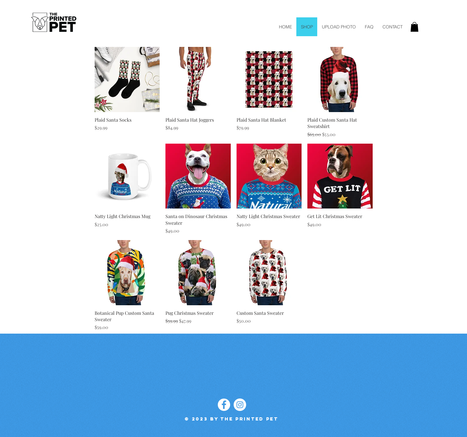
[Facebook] (224, 404)
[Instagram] (240, 404)
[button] (414, 27)
